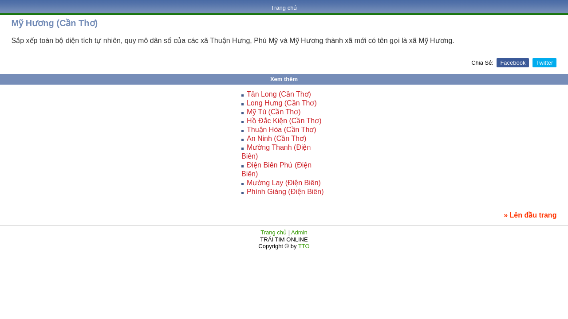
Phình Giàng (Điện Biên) (285, 191)
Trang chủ (284, 7)
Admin (299, 232)
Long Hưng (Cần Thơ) (282, 103)
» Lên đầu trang (530, 215)
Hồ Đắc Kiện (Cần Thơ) (284, 120)
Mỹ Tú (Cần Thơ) (274, 112)
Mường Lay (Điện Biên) (284, 183)
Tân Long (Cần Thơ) (279, 94)
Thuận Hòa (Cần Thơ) (281, 129)
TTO (303, 246)
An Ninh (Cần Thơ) (276, 138)
